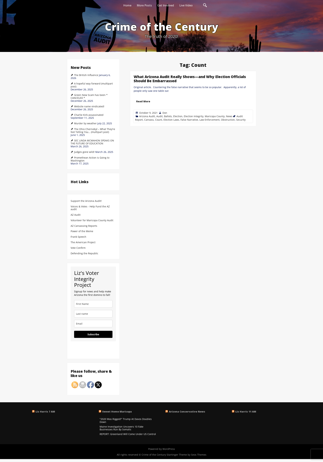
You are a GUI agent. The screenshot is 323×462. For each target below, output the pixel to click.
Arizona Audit (147, 116)
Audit (159, 116)
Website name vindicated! (89, 106)
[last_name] (93, 313)
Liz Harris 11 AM (245, 411)
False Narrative (189, 119)
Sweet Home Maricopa (117, 411)
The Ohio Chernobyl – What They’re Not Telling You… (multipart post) (93, 131)
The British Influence (86, 75)
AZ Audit (76, 214)
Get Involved (165, 5)
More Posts (144, 5)
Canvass (149, 119)
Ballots (168, 116)
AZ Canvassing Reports (84, 226)
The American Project (83, 242)
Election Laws (171, 119)
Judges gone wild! (84, 152)
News (229, 116)
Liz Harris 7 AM (45, 411)
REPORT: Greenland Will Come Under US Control (128, 434)
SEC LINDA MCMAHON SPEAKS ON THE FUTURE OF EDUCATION (92, 142)
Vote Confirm (78, 247)
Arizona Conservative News (187, 411)
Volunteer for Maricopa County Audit (92, 220)
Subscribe (93, 334)
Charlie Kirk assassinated (88, 114)
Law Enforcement (209, 119)
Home (127, 5)
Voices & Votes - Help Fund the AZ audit (90, 208)
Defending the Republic (84, 253)
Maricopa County (215, 116)
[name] (93, 304)
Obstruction (228, 119)
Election (177, 116)
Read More (143, 101)
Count (158, 119)
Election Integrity (193, 116)
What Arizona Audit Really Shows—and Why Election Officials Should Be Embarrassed (190, 78)
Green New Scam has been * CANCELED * (89, 96)
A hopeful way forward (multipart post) (92, 85)
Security (241, 119)
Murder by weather (85, 123)
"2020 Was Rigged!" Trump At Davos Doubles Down (126, 421)
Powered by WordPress (161, 449)
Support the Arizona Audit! (86, 201)
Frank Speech (78, 236)
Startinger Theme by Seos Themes (186, 454)
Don (164, 112)
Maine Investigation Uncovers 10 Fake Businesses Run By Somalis (121, 428)
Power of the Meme (82, 231)
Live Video (186, 5)
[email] (93, 323)
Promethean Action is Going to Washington (90, 159)
